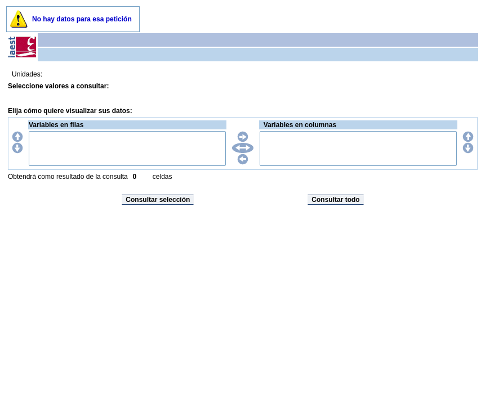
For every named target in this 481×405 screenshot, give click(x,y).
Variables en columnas (300, 125)
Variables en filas (56, 125)
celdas (162, 177)
